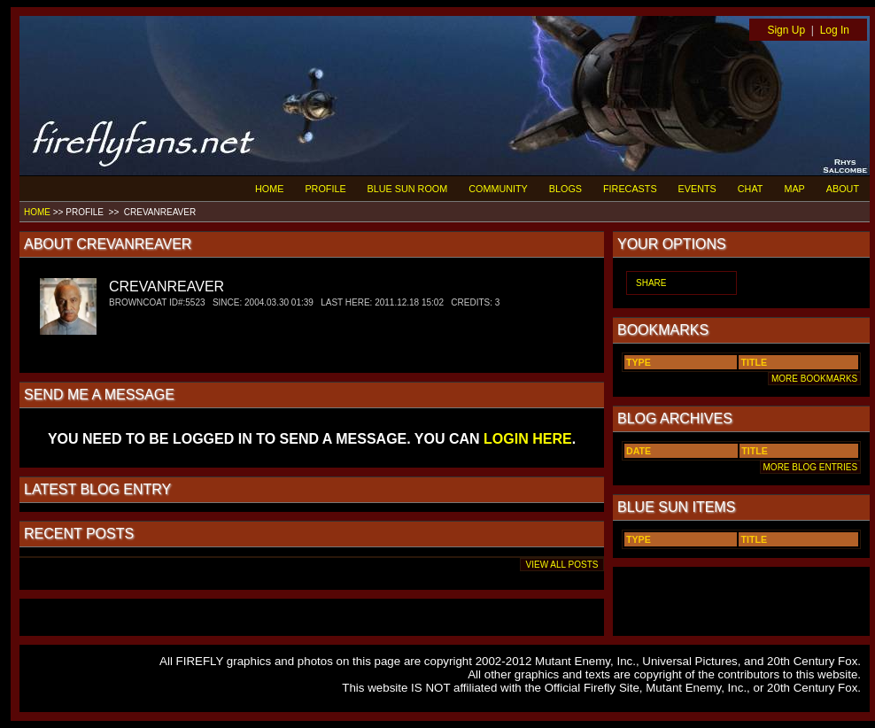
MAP (794, 188)
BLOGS (565, 188)
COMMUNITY (498, 188)
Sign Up (786, 30)
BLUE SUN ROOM (408, 188)
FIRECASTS (630, 188)
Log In (834, 30)
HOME (269, 188)
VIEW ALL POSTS (562, 564)
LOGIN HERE (528, 438)
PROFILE (325, 188)
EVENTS (697, 188)
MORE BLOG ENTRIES (810, 467)
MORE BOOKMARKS (814, 378)
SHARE (651, 283)
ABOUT (842, 188)
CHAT (750, 188)
